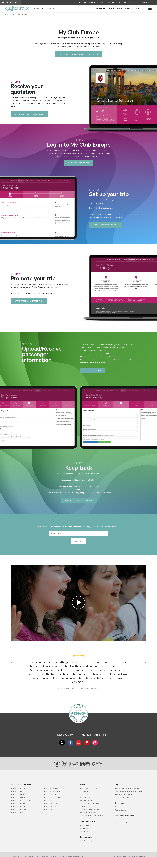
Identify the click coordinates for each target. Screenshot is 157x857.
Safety (112, 8)
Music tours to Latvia (51, 788)
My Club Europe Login (10, 2)
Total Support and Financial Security (127, 788)
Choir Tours (84, 828)
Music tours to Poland (51, 800)
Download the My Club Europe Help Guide (78, 54)
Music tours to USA (50, 809)
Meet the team (84, 794)
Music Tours (9, 15)
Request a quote (131, 8)
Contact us (118, 807)
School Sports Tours (144, 2)
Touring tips (84, 806)
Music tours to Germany (18, 806)
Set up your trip (78, 163)
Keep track (92, 370)
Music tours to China (17, 794)
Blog (119, 8)
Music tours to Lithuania (52, 791)
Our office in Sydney (86, 797)
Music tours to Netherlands (53, 797)
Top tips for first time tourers (89, 803)
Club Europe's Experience (88, 788)
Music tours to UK (50, 806)
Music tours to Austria (18, 788)
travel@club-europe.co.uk (92, 734)
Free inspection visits (122, 797)
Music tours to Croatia (18, 797)
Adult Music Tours (96, 2)
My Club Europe (23, 15)
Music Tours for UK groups (124, 823)
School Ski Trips (128, 2)
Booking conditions (121, 820)
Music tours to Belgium (18, 791)
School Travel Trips (112, 2)
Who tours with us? (86, 800)
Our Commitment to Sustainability (91, 815)
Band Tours (84, 831)
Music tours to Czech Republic (20, 800)
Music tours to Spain (51, 803)
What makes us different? (88, 812)
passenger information (29, 301)
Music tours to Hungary (18, 809)
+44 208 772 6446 (64, 734)
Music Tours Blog (86, 841)
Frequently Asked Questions (89, 809)
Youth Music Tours (80, 2)
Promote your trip (105, 225)
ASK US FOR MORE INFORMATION (78, 500)
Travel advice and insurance (124, 794)
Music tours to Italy (17, 812)
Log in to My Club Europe (29, 114)
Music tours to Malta (51, 794)
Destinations (99, 8)
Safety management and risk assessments (129, 791)
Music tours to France (18, 803)
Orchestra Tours (85, 825)
